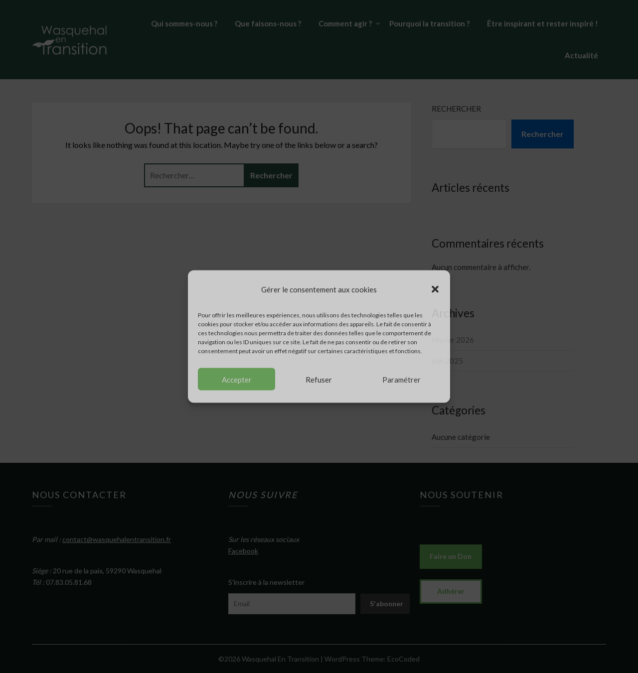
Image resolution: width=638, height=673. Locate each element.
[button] (435, 289)
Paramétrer (401, 379)
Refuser (319, 379)
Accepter (237, 379)
